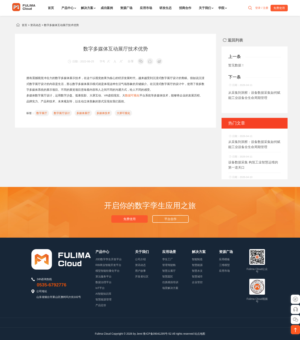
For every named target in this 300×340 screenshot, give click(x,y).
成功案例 (107, 8)
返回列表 (233, 40)
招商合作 (185, 8)
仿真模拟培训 (170, 282)
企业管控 (197, 282)
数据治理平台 (103, 282)
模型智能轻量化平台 (107, 270)
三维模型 (224, 265)
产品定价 (100, 305)
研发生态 (165, 8)
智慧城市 (197, 276)
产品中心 (67, 8)
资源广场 (126, 8)
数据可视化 (132, 95)
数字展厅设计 (170, 78)
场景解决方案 (170, 287)
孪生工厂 (167, 259)
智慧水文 (197, 270)
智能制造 (197, 259)
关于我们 (205, 8)
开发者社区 (141, 276)
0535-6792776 (51, 284)
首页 (51, 8)
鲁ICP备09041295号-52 (157, 333)
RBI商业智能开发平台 (108, 265)
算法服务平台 (103, 276)
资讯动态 (35, 25)
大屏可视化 (123, 112)
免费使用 (130, 218)
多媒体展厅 (83, 112)
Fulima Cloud (103, 333)
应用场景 (169, 252)
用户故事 (140, 270)
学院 (221, 8)
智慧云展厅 (169, 270)
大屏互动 (95, 95)
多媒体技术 (103, 112)
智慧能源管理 (103, 299)
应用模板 (224, 259)
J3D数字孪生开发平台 (108, 259)
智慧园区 (167, 276)
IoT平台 (100, 287)
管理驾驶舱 (169, 265)
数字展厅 (41, 112)
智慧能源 (197, 265)
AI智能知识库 (103, 293)
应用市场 (146, 8)
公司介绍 (140, 259)
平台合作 (170, 218)
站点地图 (199, 333)
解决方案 (87, 8)
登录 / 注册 (261, 8)
